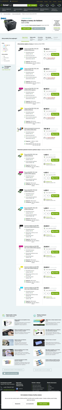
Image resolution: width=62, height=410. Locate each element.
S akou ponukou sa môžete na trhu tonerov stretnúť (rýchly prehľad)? (53, 360)
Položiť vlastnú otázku (10, 373)
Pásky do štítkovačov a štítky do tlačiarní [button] (31, 10)
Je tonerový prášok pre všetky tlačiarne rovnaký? (21, 360)
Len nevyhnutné (30, 403)
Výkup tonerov (51, 387)
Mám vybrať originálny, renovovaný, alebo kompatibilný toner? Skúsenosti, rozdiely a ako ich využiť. (53, 350)
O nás (50, 1)
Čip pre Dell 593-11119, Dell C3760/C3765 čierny (30, 190)
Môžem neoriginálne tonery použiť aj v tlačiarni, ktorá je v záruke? (22, 330)
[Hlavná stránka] (6, 5)
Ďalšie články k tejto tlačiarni (42, 369)
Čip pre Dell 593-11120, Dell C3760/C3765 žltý (30, 155)
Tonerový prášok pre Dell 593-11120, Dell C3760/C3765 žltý (31, 267)
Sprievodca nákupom (37, 385)
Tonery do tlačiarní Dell (16, 13)
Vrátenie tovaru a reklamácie (38, 387)
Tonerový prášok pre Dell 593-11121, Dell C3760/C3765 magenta (32, 247)
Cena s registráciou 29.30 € (51, 228)
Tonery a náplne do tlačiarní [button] (7, 10)
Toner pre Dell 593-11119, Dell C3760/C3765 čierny (31, 49)
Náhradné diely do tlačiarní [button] (45, 10)
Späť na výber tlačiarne (26, 18)
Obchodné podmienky (37, 386)
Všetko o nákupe (40, 1)
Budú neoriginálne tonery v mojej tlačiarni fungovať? (21, 350)
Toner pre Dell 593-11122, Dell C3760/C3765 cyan (31, 69)
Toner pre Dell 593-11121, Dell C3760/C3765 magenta (31, 89)
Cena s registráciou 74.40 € (51, 51)
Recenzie (46, 1)
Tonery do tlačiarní (7, 13)
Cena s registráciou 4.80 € (51, 156)
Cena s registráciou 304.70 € (51, 130)
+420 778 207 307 (5, 1)
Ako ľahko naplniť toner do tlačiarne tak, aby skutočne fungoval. (53, 330)
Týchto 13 (23, 25)
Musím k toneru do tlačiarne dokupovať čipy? (20, 340)
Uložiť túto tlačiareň (39, 28)
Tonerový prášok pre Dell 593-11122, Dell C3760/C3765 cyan (31, 288)
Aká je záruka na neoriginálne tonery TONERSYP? (22, 320)
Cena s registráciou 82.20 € (51, 71)
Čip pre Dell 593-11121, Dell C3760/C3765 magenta (30, 172)
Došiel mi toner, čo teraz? (51, 339)
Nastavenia (17, 403)
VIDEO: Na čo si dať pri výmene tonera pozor (53, 320)
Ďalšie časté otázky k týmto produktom (13, 369)
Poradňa (54, 1)
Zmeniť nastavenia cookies (53, 390)
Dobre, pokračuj (43, 403)
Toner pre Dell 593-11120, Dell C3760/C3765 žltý (31, 109)
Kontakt (49, 389)
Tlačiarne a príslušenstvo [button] (56, 10)
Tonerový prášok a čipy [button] (18, 10)
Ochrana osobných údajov (38, 389)
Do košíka (55, 54)
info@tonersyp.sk (15, 1)
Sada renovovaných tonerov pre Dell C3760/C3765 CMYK (32, 128)
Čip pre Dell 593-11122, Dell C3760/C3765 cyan (30, 208)
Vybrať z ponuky (26, 28)
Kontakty (59, 1)
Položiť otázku (57, 27)
